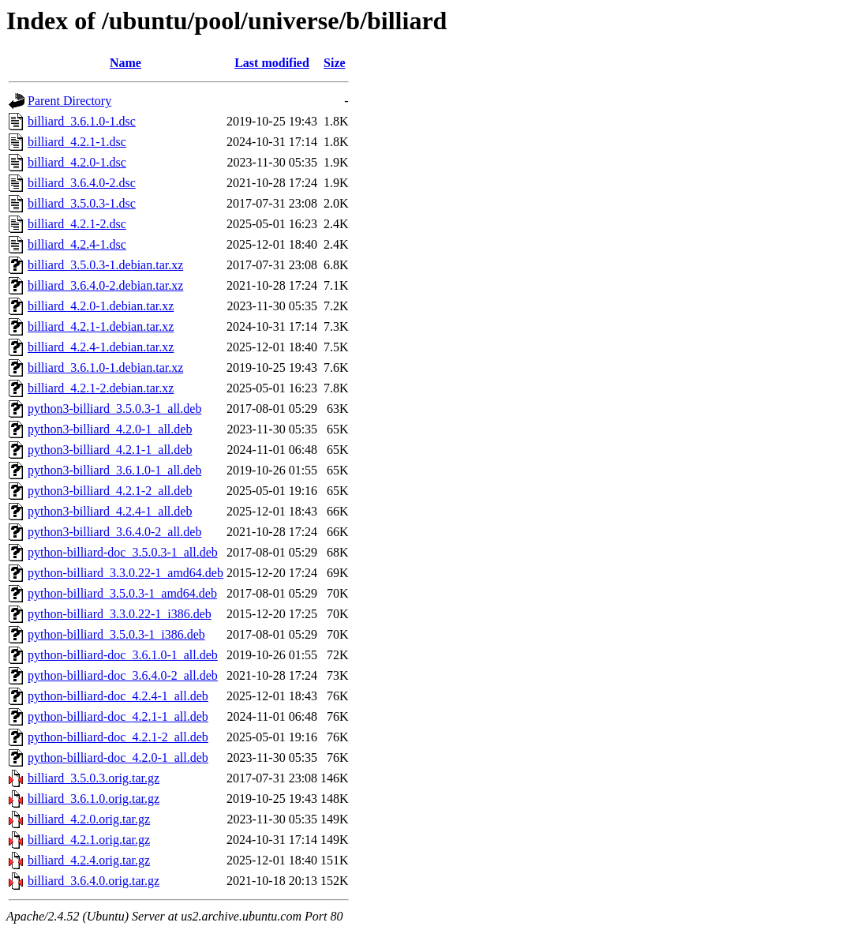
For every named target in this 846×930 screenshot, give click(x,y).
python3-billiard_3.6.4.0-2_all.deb (114, 531)
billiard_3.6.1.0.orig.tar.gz (93, 798)
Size (335, 62)
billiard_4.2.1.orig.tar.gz (89, 839)
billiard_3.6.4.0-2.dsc (82, 182)
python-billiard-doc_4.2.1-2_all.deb (118, 737)
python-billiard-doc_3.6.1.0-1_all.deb (123, 655)
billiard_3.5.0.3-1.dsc (82, 203)
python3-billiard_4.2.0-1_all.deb (110, 429)
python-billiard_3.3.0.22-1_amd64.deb (125, 572)
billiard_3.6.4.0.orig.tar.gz (93, 880)
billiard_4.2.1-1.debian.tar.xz (101, 326)
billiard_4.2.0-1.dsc (77, 162)
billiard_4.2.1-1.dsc (77, 141)
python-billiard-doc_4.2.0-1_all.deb (118, 757)
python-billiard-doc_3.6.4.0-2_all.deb (123, 675)
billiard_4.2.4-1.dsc (77, 244)
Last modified (271, 62)
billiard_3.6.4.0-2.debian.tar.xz (105, 285)
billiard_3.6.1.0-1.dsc (82, 121)
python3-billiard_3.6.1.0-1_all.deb (114, 470)
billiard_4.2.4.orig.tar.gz (89, 860)
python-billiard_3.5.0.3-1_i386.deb (116, 634)
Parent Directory (69, 100)
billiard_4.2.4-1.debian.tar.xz (101, 347)
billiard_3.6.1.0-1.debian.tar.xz (105, 367)
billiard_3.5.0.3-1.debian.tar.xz (105, 265)
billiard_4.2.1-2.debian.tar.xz (101, 388)
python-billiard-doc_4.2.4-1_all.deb (118, 696)
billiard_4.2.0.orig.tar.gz (89, 819)
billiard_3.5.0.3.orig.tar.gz (93, 778)
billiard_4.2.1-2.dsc (77, 224)
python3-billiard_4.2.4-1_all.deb (110, 511)
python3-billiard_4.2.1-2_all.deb (110, 490)
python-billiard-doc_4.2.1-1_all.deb (118, 716)
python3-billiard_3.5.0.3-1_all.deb (114, 408)
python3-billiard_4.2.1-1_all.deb (110, 449)
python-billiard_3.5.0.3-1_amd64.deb (122, 593)
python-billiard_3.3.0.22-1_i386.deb (120, 614)
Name (125, 62)
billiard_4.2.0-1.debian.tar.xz (101, 306)
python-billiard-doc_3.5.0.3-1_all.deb (123, 552)
